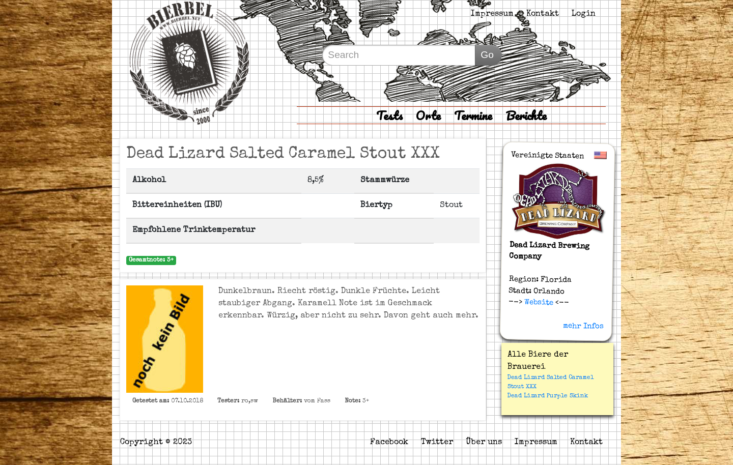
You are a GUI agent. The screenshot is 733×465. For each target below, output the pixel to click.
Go (487, 54)
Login (584, 14)
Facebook (389, 443)
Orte (428, 115)
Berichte (526, 115)
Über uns (484, 443)
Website (537, 303)
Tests (389, 115)
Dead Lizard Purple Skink (548, 396)
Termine (473, 115)
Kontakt (542, 14)
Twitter (437, 443)
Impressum (492, 14)
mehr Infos (583, 326)
